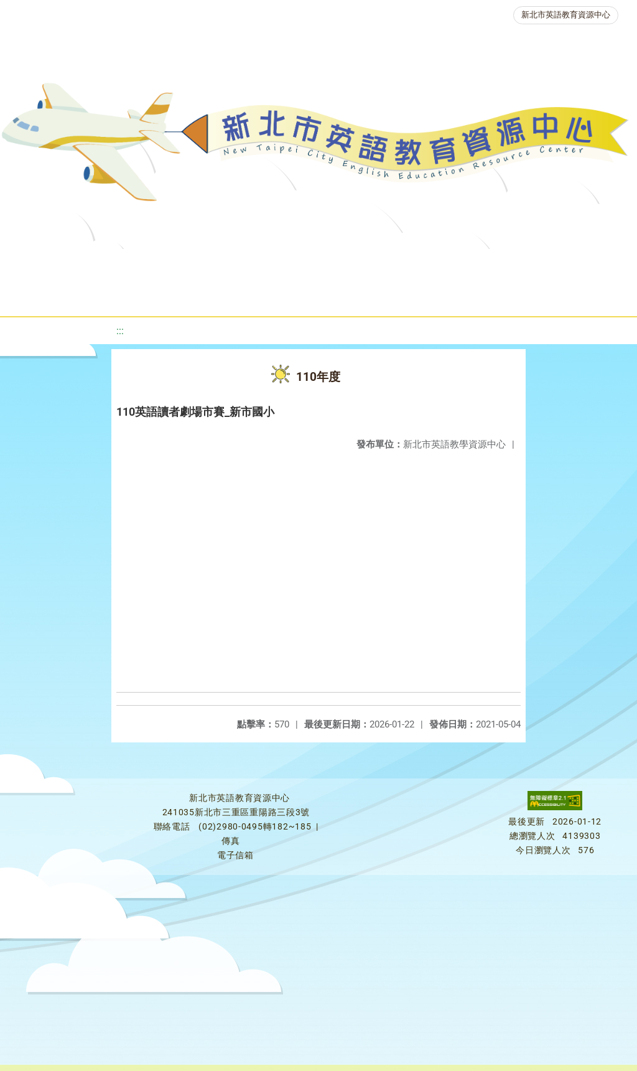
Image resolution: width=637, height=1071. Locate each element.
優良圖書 (424, 264)
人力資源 (186, 295)
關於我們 (49, 264)
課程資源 (183, 264)
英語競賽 (573, 264)
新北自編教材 (341, 264)
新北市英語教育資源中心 (565, 14)
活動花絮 (436, 295)
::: (120, 331)
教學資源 (258, 264)
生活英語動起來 (274, 295)
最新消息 (124, 264)
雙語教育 (361, 295)
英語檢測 (498, 264)
